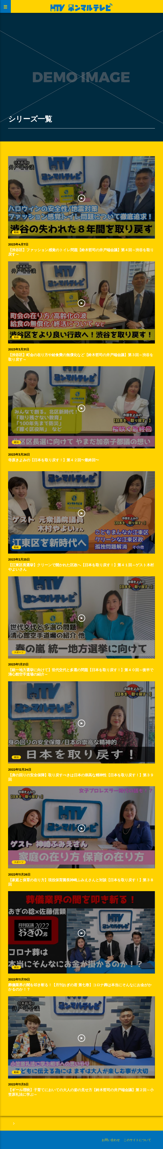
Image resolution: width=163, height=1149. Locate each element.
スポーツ (18, 652)
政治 (16, 442)
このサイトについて (137, 1140)
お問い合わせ (111, 1140)
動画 (16, 232)
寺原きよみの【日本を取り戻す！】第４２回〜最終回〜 (53, 460)
